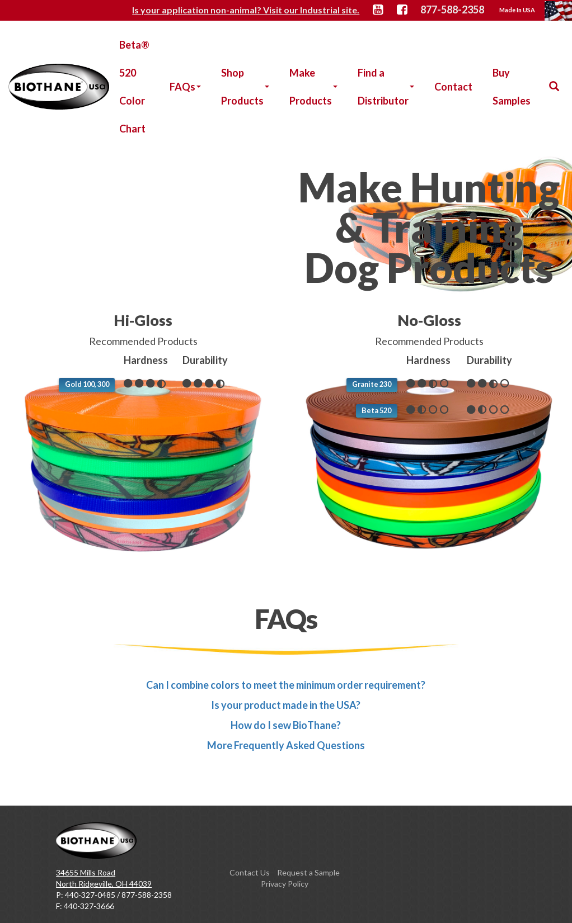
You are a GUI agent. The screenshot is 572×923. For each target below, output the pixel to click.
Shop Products (245, 87)
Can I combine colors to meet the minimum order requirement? (285, 685)
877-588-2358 (453, 9)
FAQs (185, 87)
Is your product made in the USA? (285, 705)
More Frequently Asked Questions (286, 745)
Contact (453, 87)
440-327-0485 (90, 895)
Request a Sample (308, 872)
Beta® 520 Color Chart (134, 87)
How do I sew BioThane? (286, 725)
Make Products (313, 87)
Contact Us (249, 872)
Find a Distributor (386, 87)
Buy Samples (512, 87)
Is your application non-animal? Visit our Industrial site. (249, 9)
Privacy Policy (284, 883)
